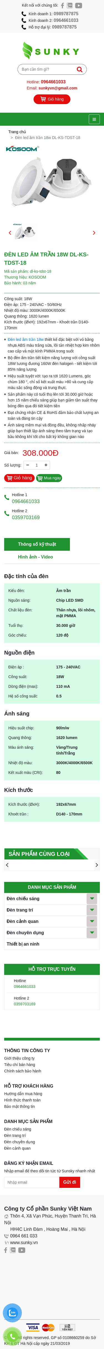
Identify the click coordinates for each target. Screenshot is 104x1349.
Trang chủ (17, 132)
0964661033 (66, 20)
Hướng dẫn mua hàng (23, 1093)
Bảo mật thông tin (19, 1106)
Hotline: (46, 81)
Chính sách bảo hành (22, 1071)
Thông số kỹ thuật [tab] (37, 544)
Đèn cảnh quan (23, 921)
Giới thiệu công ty (19, 1058)
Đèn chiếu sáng (23, 898)
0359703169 (24, 1004)
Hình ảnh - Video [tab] (35, 557)
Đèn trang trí (20, 910)
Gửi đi (69, 1182)
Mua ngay (49, 478)
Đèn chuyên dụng (25, 932)
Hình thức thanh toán (22, 1100)
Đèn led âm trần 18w (26, 339)
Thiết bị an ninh (23, 944)
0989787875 (66, 13)
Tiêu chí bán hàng (19, 1064)
